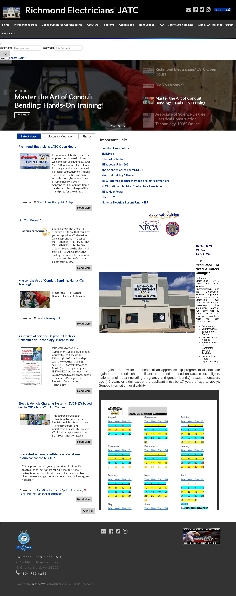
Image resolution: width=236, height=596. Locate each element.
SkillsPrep (108, 153)
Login (5, 53)
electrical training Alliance (117, 175)
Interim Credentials (114, 159)
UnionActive (38, 583)
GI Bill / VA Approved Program (215, 24)
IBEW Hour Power (112, 191)
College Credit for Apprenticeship (62, 24)
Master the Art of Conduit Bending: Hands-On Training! (59, 101)
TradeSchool (146, 24)
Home (5, 24)
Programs (108, 24)
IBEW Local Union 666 (114, 164)
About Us (92, 24)
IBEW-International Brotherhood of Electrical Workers (135, 180)
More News (118, 126)
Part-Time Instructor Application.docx (57, 490)
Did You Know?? (169, 84)
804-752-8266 (35, 573)
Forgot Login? (17, 57)
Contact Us (9, 33)
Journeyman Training (180, 24)
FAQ (161, 24)
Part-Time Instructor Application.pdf (53, 492)
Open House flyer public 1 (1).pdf (54, 202)
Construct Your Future (115, 148)
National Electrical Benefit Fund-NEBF (125, 202)
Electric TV (108, 197)
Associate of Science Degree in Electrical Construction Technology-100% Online (182, 119)
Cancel (4, 58)
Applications (126, 24)
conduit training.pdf (47, 318)
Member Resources (25, 24)
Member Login (222, 9)
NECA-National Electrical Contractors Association (132, 186)
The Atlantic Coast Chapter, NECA (122, 170)
